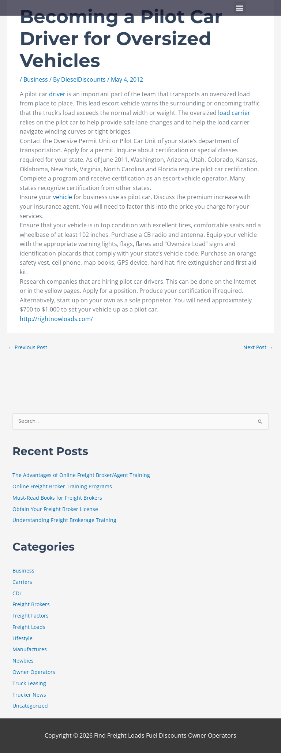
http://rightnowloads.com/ (56, 319)
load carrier (234, 113)
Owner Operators (33, 671)
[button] (240, 7)
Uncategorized (30, 705)
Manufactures (29, 649)
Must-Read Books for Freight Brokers (57, 497)
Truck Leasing (29, 683)
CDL (17, 593)
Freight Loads (28, 626)
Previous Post (27, 347)
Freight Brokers (31, 604)
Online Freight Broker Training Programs (62, 486)
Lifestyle (22, 638)
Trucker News (29, 694)
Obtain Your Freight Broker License (55, 509)
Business (35, 79)
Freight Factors (30, 615)
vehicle (63, 197)
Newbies (23, 660)
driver (58, 94)
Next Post (258, 347)
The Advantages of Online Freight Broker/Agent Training (81, 474)
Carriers (22, 581)
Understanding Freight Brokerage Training (64, 520)
